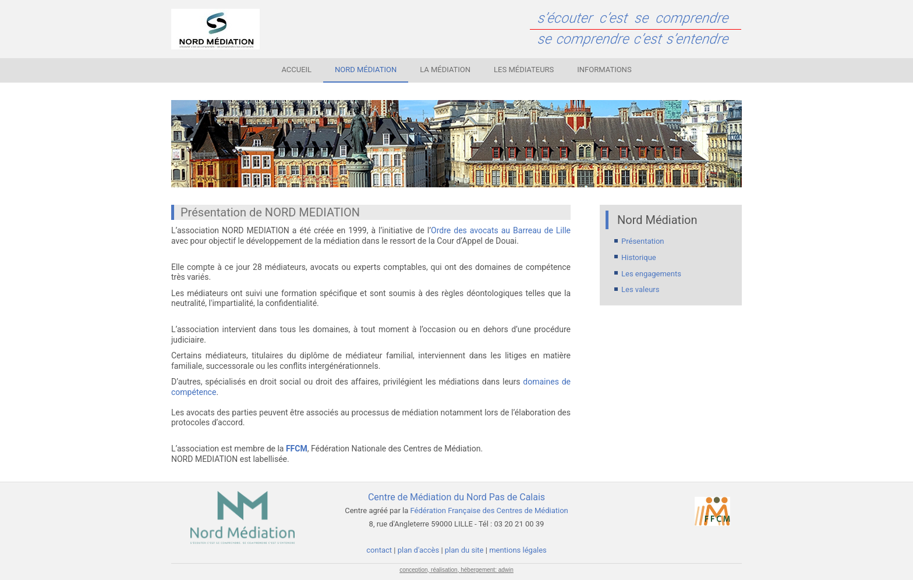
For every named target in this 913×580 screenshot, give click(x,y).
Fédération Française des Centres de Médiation (489, 510)
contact (380, 550)
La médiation (445, 69)
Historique (638, 257)
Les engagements (651, 273)
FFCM (296, 448)
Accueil (296, 69)
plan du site (464, 550)
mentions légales (518, 550)
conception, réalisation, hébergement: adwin (456, 570)
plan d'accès (419, 550)
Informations (604, 69)
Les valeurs (640, 289)
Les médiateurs (524, 69)
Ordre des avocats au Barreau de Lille (501, 230)
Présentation (642, 241)
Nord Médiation (366, 69)
